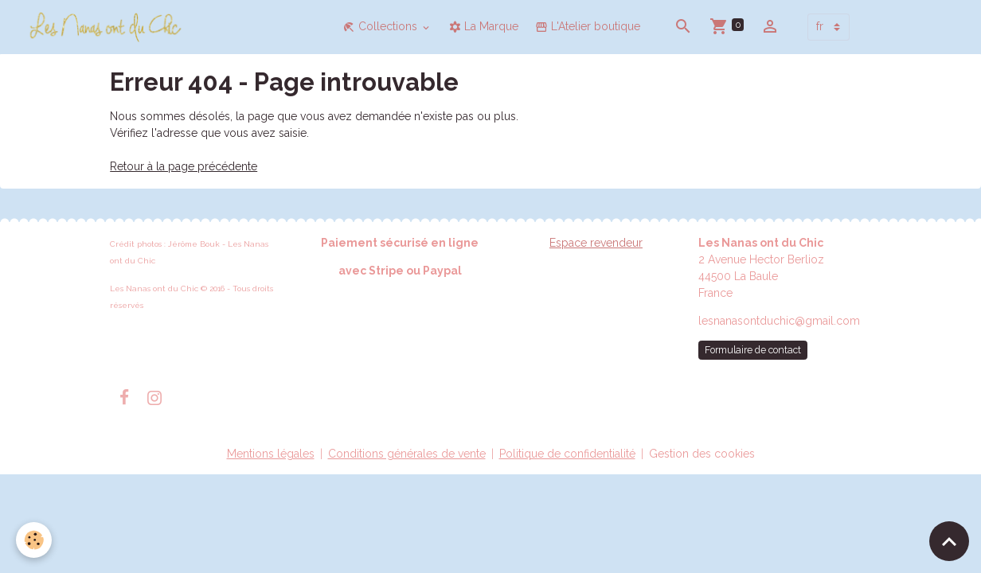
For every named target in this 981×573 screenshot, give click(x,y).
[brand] (108, 27)
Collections (381, 26)
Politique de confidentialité (567, 453)
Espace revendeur (596, 242)
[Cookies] (34, 540)
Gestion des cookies (702, 453)
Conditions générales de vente (407, 453)
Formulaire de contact (753, 350)
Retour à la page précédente (183, 166)
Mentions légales (271, 453)
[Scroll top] (949, 541)
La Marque (483, 26)
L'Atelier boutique (587, 26)
